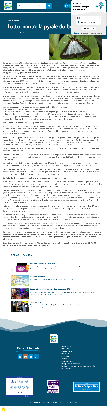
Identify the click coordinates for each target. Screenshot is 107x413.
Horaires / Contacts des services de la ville (78, 366)
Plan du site (65, 354)
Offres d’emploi (66, 347)
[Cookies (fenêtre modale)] (3, 409)
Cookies (64, 359)
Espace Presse (66, 349)
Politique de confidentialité (70, 364)
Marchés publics (67, 352)
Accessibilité (65, 357)
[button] (90, 6)
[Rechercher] (49, 6)
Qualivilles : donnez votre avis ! (43, 264)
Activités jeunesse (37, 277)
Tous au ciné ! (36, 302)
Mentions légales (67, 362)
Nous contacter (66, 369)
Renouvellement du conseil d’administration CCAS (50, 289)
